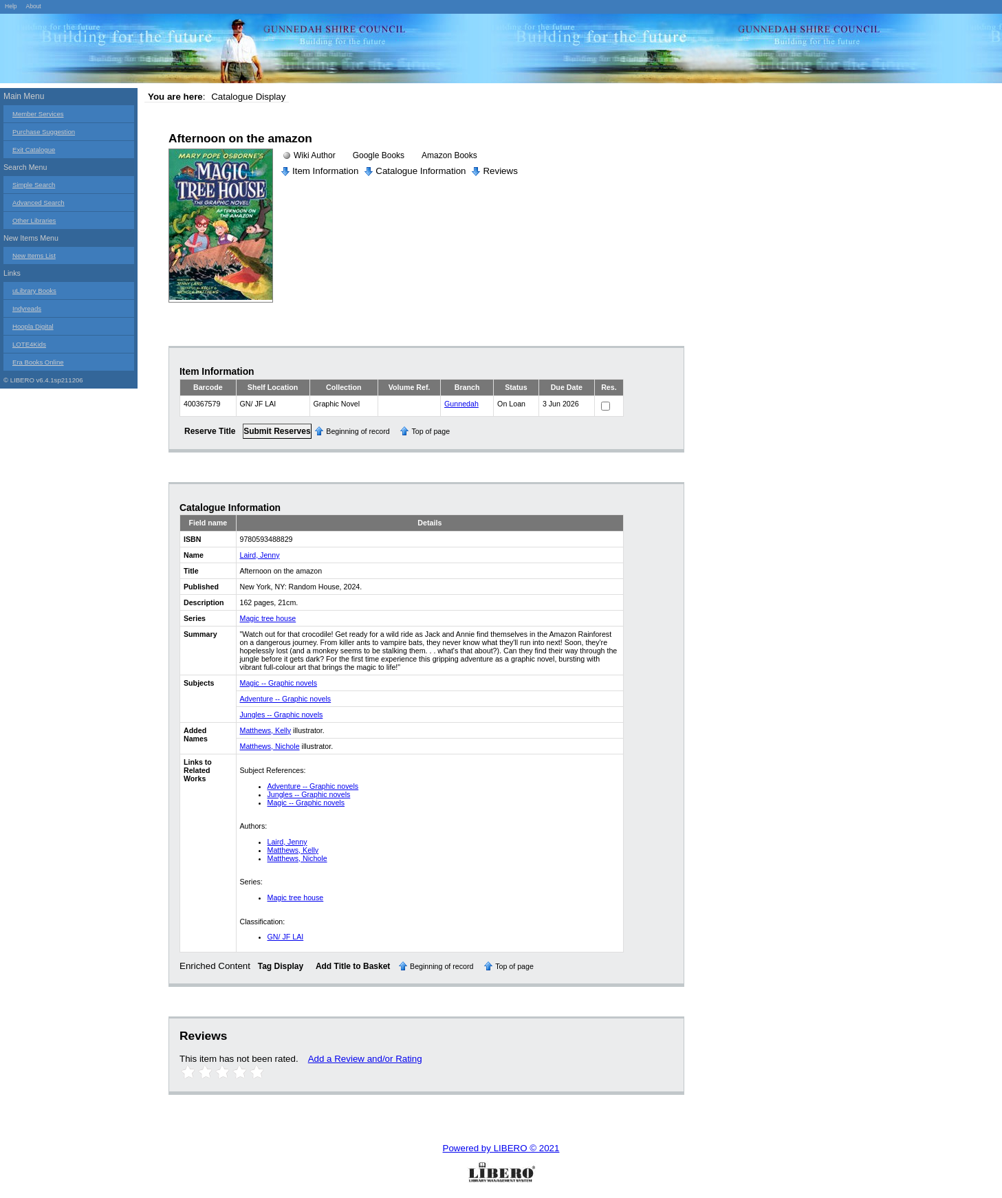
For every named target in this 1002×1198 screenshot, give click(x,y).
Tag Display (280, 966)
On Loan (511, 404)
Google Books (378, 155)
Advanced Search (38, 202)
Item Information (325, 171)
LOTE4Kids (29, 344)
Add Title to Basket (353, 966)
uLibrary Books (34, 290)
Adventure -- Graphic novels (285, 699)
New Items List (34, 255)
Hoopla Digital (33, 326)
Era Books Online (38, 362)
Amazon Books (449, 155)
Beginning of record (357, 431)
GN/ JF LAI (286, 937)
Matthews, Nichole (270, 746)
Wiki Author (315, 155)
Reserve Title (210, 431)
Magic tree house (268, 618)
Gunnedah (461, 404)
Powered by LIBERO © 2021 (501, 1148)
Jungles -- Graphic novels (281, 714)
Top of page (430, 431)
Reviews (500, 171)
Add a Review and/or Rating (365, 1059)
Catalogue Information (420, 171)
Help (11, 6)
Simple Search (33, 184)
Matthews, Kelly (266, 730)
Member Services (38, 114)
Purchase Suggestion (43, 131)
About (33, 6)
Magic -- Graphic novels (279, 683)
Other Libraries (34, 220)
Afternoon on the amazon (240, 138)
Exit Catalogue (33, 149)
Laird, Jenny (260, 555)
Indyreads (26, 308)
